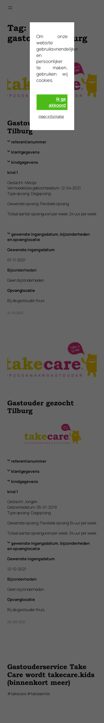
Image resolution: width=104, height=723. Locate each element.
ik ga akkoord (57, 102)
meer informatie (51, 116)
